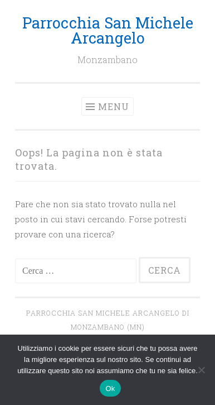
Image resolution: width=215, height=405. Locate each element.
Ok (110, 388)
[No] (201, 369)
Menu (113, 106)
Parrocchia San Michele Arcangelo (107, 30)
